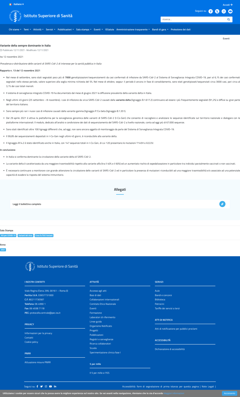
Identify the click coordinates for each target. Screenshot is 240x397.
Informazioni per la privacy (38, 333)
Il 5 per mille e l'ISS (99, 373)
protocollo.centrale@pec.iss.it (45, 313)
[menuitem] (15, 29)
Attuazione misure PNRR (38, 362)
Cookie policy (31, 342)
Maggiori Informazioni (174, 393)
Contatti (29, 337)
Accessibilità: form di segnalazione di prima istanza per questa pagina (160, 386)
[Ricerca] (193, 19)
